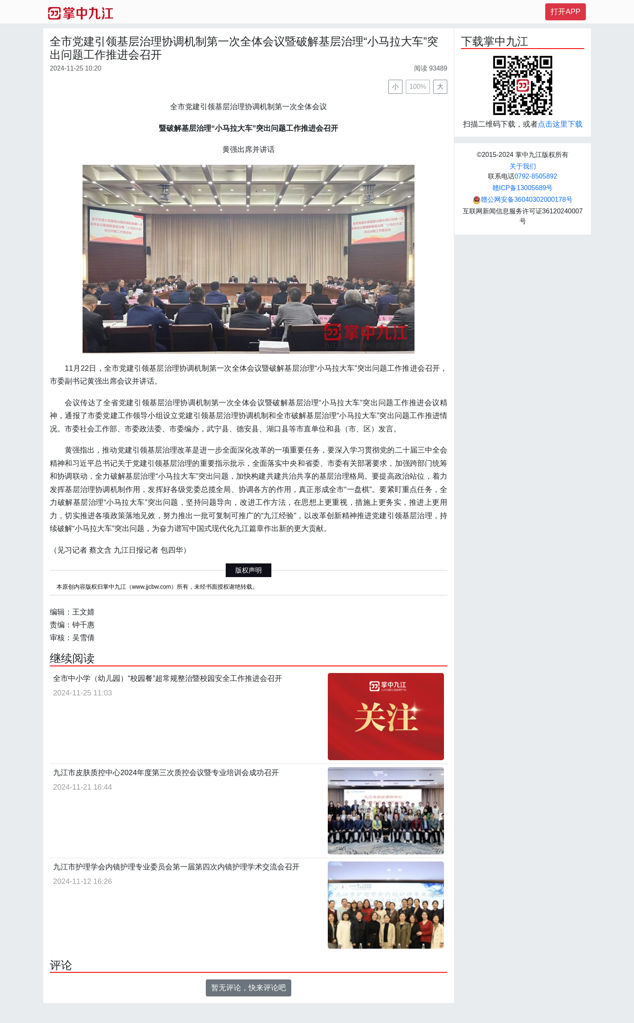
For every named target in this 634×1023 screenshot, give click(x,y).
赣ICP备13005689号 (523, 187)
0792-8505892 (536, 176)
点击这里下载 (560, 124)
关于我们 (523, 166)
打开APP (565, 11)
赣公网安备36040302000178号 (523, 199)
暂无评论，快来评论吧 (248, 988)
